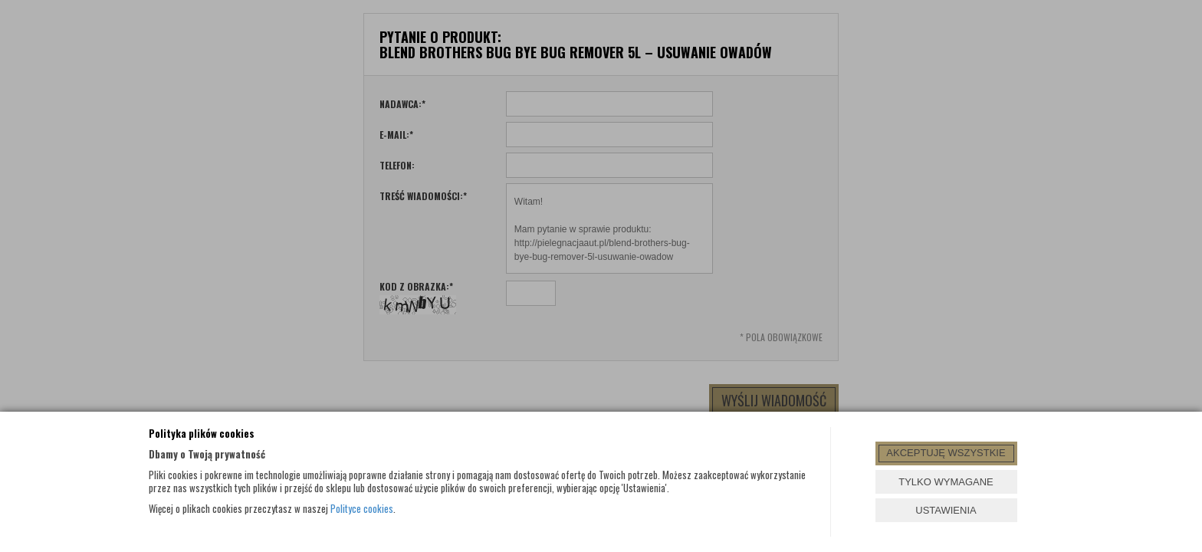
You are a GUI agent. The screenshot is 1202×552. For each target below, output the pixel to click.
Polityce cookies (361, 508)
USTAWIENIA (945, 510)
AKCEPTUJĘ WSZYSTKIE (945, 452)
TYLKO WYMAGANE (945, 482)
